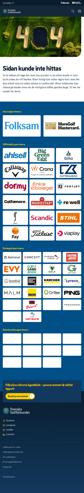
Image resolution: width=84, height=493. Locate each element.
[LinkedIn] (42, 434)
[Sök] (73, 11)
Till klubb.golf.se (9, 477)
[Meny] (79, 11)
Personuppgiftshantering (12, 462)
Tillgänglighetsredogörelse (13, 452)
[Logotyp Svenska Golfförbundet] (12, 11)
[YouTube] (42, 430)
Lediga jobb (7, 467)
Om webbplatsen (9, 457)
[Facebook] (42, 421)
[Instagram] (42, 425)
